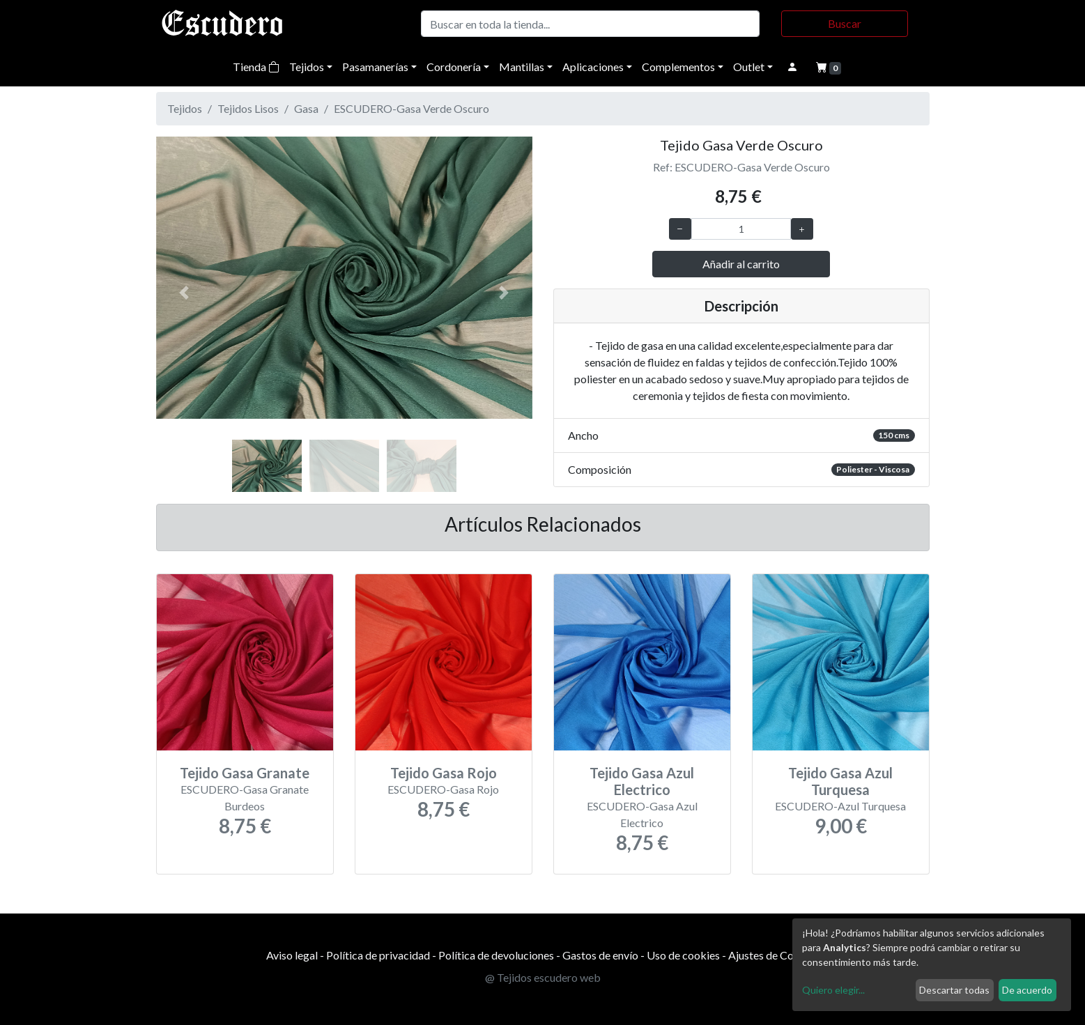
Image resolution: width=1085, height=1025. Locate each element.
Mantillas (521, 66)
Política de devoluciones (496, 955)
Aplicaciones (593, 66)
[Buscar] (590, 23)
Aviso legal (292, 955)
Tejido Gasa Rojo (443, 772)
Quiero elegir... (833, 990)
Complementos (678, 66)
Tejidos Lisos (248, 108)
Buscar (844, 23)
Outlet (748, 66)
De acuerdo (1027, 990)
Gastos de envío (600, 955)
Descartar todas (954, 990)
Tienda (256, 66)
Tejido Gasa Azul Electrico (642, 781)
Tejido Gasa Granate (244, 772)
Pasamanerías (375, 66)
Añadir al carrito (741, 263)
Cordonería (453, 66)
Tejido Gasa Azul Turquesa (840, 781)
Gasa (306, 108)
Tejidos (306, 66)
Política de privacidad (378, 955)
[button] (184, 293)
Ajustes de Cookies (773, 955)
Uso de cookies (683, 955)
